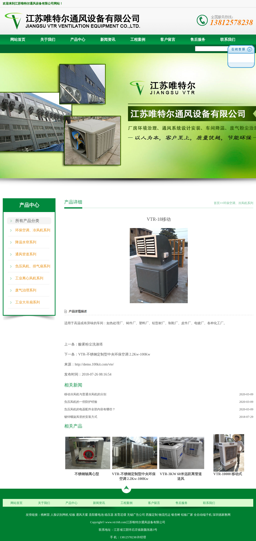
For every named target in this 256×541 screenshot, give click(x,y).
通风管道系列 (25, 254)
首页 (217, 203)
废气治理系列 (25, 290)
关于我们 (47, 40)
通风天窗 (82, 514)
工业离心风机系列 (29, 278)
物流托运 (164, 514)
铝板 (72, 514)
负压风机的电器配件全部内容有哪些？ (89, 409)
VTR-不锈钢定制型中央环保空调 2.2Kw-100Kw (114, 354)
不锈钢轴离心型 (86, 474)
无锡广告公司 (136, 514)
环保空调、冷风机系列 (32, 230)
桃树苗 (45, 514)
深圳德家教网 (221, 514)
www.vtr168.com (115, 522)
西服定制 (152, 514)
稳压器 (109, 514)
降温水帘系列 (25, 242)
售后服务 (197, 40)
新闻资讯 (107, 40)
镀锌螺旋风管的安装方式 (80, 417)
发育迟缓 (120, 514)
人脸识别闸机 (59, 514)
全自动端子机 (203, 514)
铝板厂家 (187, 514)
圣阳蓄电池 (96, 514)
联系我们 (227, 40)
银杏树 (175, 514)
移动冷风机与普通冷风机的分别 (85, 394)
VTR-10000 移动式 (228, 474)
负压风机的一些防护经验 (80, 402)
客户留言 (167, 40)
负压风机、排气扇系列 (32, 266)
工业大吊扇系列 (27, 302)
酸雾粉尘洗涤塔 (90, 344)
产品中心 (77, 40)
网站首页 (17, 40)
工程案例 (137, 40)
